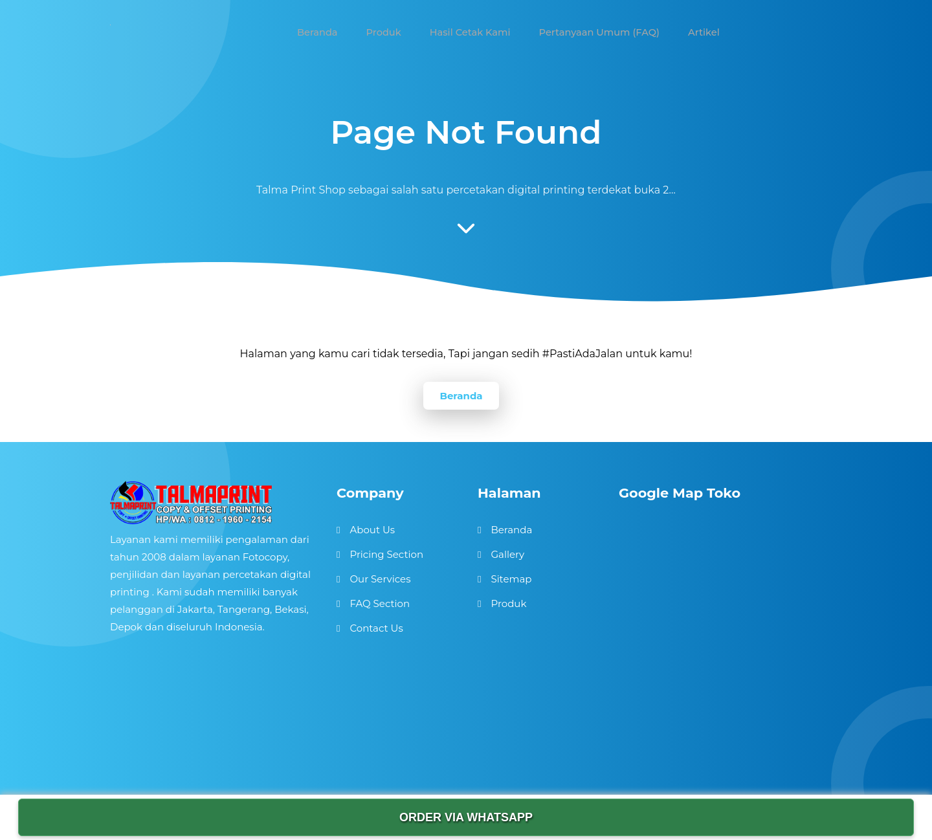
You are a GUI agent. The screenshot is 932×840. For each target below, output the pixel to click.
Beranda (460, 396)
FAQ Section (380, 603)
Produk (508, 603)
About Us (372, 530)
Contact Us (376, 628)
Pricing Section (386, 554)
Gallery (507, 554)
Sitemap (511, 579)
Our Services (380, 579)
